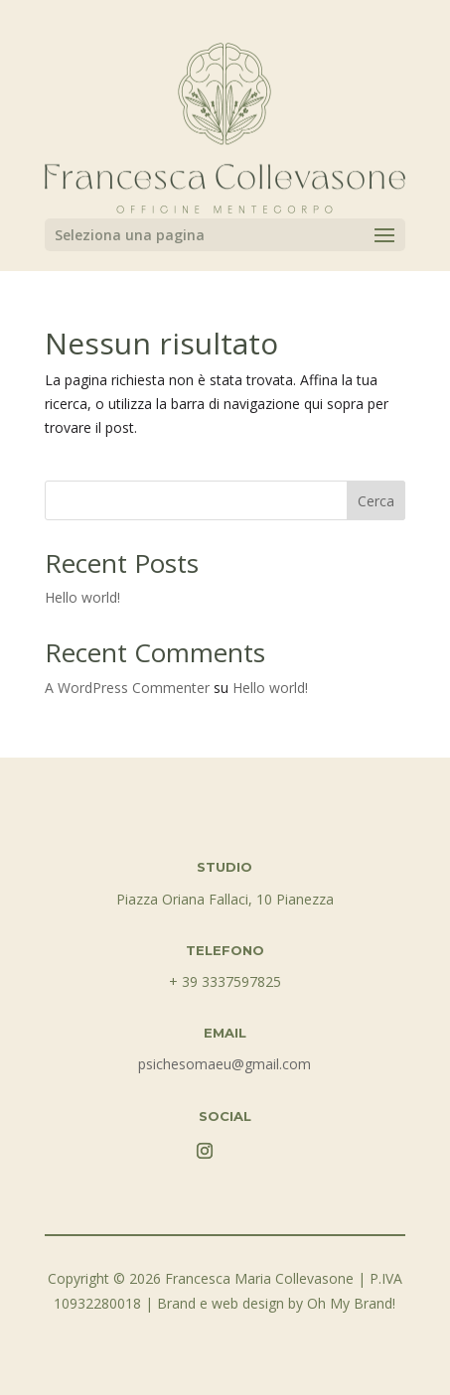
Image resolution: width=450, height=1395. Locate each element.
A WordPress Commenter (127, 687)
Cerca (376, 500)
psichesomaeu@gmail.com (224, 1063)
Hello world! (82, 597)
